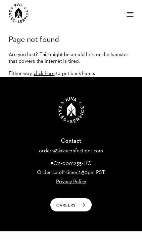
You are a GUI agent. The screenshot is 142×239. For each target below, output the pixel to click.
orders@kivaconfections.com (71, 150)
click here (44, 73)
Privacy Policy (71, 181)
